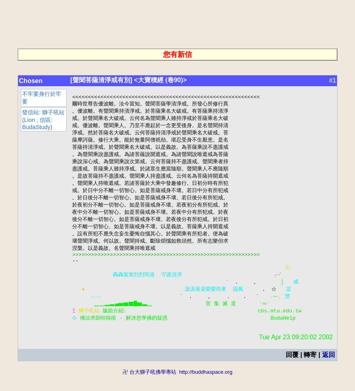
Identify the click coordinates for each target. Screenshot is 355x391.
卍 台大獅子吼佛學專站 (149, 387)
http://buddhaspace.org (205, 387)
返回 (328, 370)
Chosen (30, 80)
